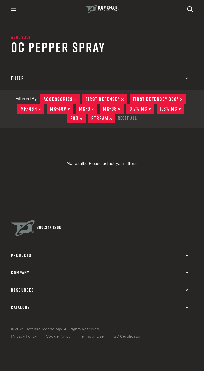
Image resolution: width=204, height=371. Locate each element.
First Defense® (106, 99)
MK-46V (61, 108)
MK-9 (88, 108)
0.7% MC (142, 108)
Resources (99, 290)
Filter (99, 78)
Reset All (127, 118)
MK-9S (113, 108)
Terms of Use (92, 336)
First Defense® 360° (159, 99)
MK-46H (32, 108)
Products (99, 255)
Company (99, 272)
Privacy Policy (24, 336)
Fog (78, 118)
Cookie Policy (58, 336)
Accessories (62, 99)
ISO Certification (128, 336)
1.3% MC (172, 108)
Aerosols (21, 37)
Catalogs (99, 307)
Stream (103, 118)
